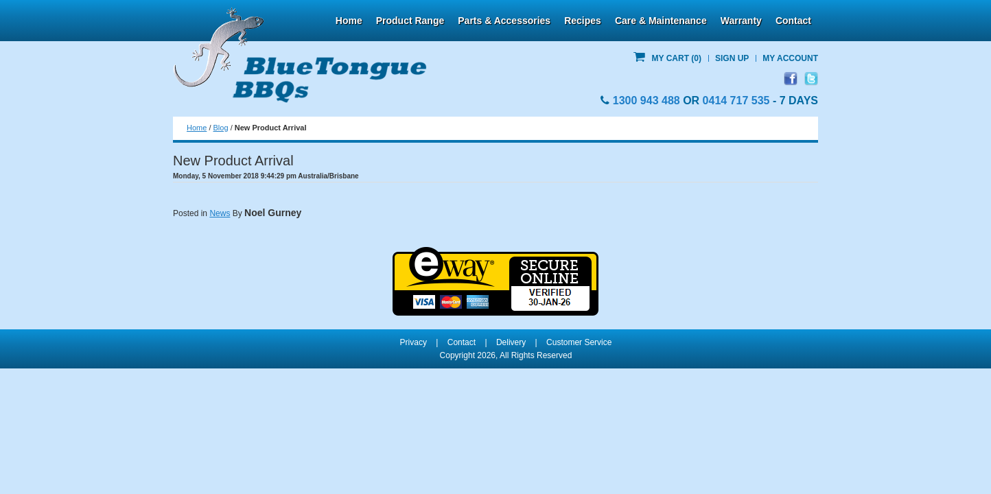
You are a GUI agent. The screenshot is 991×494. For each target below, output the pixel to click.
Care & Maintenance (661, 20)
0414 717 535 (736, 100)
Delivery (511, 342)
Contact (793, 20)
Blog (221, 128)
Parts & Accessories (504, 20)
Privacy (413, 342)
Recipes (582, 20)
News (219, 213)
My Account (790, 58)
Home (349, 20)
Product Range (410, 20)
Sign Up (732, 58)
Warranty (741, 20)
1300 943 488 (646, 100)
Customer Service (578, 342)
